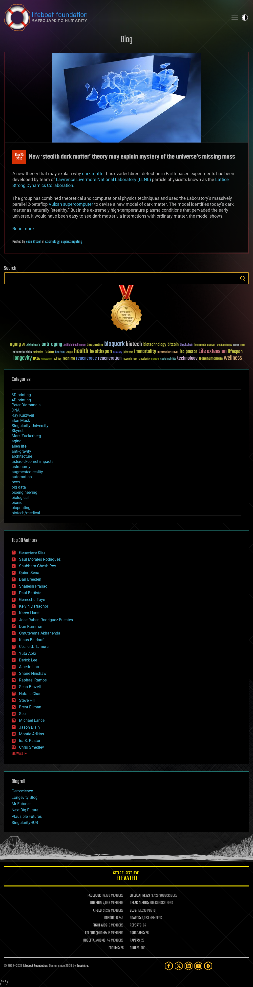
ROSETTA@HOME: (94, 940)
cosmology (52, 242)
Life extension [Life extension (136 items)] (212, 351)
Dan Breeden (30, 579)
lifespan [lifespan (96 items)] (235, 351)
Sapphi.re (82, 966)
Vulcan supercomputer (71, 204)
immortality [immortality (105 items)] (145, 351)
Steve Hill (27, 700)
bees (16, 482)
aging (16, 441)
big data (19, 487)
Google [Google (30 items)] (69, 352)
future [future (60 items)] (49, 352)
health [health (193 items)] (81, 351)
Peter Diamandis (26, 405)
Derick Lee (28, 660)
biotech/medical (26, 513)
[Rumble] (208, 966)
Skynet (17, 430)
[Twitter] (179, 966)
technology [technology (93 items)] (187, 358)
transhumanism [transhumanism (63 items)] (211, 358)
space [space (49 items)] (155, 358)
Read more (23, 228)
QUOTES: (135, 948)
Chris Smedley (31, 747)
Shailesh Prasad (33, 586)
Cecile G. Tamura (34, 646)
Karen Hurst (29, 613)
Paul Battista (30, 593)
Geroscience (22, 791)
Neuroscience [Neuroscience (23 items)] (46, 359)
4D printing (21, 400)
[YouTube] (198, 966)
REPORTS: (136, 925)
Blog (126, 40)
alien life (19, 446)
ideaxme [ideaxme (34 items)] (128, 352)
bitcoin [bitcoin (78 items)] (173, 344)
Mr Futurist (21, 804)
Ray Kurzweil (23, 415)
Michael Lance (31, 720)
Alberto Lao (29, 666)
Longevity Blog (25, 797)
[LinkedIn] (188, 966)
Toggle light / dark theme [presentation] (245, 17)
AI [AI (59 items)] (23, 345)
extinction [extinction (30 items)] (38, 352)
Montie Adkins (31, 734)
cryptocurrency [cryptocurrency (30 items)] (224, 345)
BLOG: (133, 910)
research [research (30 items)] (127, 359)
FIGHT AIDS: (100, 925)
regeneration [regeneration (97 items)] (110, 358)
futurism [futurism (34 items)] (59, 352)
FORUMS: (114, 948)
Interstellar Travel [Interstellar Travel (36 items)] (167, 352)
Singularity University (30, 425)
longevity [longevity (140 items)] (22, 358)
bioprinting (21, 507)
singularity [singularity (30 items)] (144, 359)
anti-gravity (21, 451)
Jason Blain (29, 727)
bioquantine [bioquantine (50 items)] (95, 345)
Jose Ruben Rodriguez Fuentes (46, 619)
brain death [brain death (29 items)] (200, 345)
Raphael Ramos (33, 680)
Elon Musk (21, 420)
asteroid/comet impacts (32, 461)
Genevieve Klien (32, 552)
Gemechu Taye (32, 599)
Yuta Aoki (27, 653)
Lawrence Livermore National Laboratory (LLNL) (103, 179)
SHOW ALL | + (19, 754)
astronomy (21, 466)
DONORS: (109, 918)
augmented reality (27, 472)
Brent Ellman (30, 707)
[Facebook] (169, 966)
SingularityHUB (25, 822)
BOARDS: (135, 918)
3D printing (21, 394)
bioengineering (24, 492)
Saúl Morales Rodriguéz (40, 559)
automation (22, 476)
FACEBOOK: (94, 895)
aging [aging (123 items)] (15, 344)
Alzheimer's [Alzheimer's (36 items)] (33, 345)
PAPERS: (135, 940)
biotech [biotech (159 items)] (134, 344)
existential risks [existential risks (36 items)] (22, 352)
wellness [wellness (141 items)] (233, 358)
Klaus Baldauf (31, 639)
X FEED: (97, 910)
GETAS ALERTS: (139, 903)
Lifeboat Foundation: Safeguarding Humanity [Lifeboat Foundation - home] (114, 17)
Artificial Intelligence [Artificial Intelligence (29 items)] (74, 345)
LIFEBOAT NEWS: (140, 895)
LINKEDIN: (96, 903)
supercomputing (71, 242)
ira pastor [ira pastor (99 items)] (188, 351)
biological (20, 497)
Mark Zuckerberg (26, 435)
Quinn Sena (29, 572)
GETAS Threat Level (126, 877)
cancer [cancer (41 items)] (211, 345)
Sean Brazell (33, 242)
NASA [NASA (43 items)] (36, 359)
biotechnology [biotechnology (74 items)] (154, 344)
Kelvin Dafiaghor (33, 606)
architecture (22, 456)
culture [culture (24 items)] (236, 345)
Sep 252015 (19, 157)
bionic (17, 502)
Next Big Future (25, 810)
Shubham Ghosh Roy (37, 566)
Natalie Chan (30, 693)
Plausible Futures (27, 816)
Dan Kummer (30, 626)
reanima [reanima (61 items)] (69, 358)
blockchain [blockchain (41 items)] (186, 345)
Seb (22, 713)
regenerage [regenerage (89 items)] (86, 358)
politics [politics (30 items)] (58, 359)
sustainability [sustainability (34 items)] (168, 359)
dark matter (93, 173)
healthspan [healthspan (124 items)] (101, 352)
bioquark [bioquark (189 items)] (114, 344)
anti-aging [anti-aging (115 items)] (52, 344)
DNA (16, 410)
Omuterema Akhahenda (39, 633)
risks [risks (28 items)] (135, 358)
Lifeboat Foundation (35, 966)
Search (243, 278)
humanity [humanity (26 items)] (117, 352)
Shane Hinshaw (32, 673)
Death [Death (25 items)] (242, 345)
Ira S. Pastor (29, 740)
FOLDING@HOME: (96, 933)
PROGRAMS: (137, 933)
